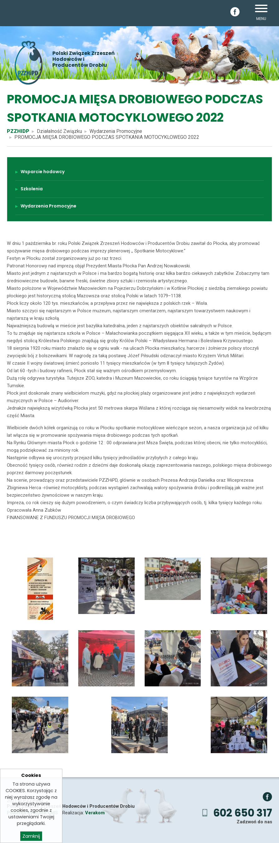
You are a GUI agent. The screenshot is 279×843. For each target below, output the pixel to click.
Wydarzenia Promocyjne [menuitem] (48, 206)
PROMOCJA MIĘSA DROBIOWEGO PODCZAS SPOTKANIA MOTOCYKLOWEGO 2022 (106, 137)
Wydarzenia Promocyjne (115, 131)
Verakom (95, 813)
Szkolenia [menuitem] (32, 189)
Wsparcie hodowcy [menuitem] (43, 171)
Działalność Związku (59, 131)
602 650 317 (242, 812)
